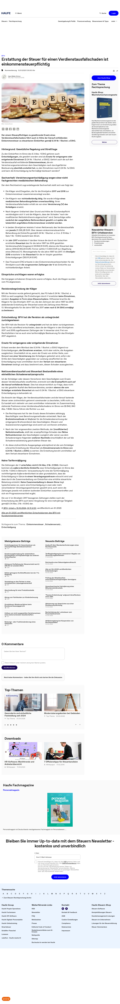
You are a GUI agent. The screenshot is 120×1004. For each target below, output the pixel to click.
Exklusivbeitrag (12, 695)
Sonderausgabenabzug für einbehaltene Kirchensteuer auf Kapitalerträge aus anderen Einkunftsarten (22, 555)
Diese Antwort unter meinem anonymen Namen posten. (25, 663)
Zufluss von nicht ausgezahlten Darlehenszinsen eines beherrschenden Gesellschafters (22, 614)
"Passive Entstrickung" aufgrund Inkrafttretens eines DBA (63, 595)
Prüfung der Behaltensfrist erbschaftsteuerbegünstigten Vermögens (60, 578)
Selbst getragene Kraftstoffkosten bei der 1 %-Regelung (22, 573)
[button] (18, 13)
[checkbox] (3, 662)
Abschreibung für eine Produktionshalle (19, 590)
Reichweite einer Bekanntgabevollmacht (60, 562)
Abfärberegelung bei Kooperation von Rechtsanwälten (59, 621)
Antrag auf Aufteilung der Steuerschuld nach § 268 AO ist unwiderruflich (22, 565)
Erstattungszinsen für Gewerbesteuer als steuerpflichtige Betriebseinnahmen (20, 545)
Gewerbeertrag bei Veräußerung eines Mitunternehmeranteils (59, 587)
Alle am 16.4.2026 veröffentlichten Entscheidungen (58, 570)
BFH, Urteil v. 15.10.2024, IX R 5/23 (19, 508)
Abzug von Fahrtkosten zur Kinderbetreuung (21, 597)
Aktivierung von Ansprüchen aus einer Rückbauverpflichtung (59, 604)
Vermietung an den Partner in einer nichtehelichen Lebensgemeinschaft (18, 582)
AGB (98, 258)
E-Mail (37, 853)
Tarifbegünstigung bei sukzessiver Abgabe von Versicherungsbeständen (62, 554)
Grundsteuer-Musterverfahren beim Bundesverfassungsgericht (18, 605)
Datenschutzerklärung (102, 262)
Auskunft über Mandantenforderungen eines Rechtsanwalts (62, 545)
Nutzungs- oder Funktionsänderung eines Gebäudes (20, 622)
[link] (4, 21)
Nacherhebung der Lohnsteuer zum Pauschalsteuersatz (58, 613)
